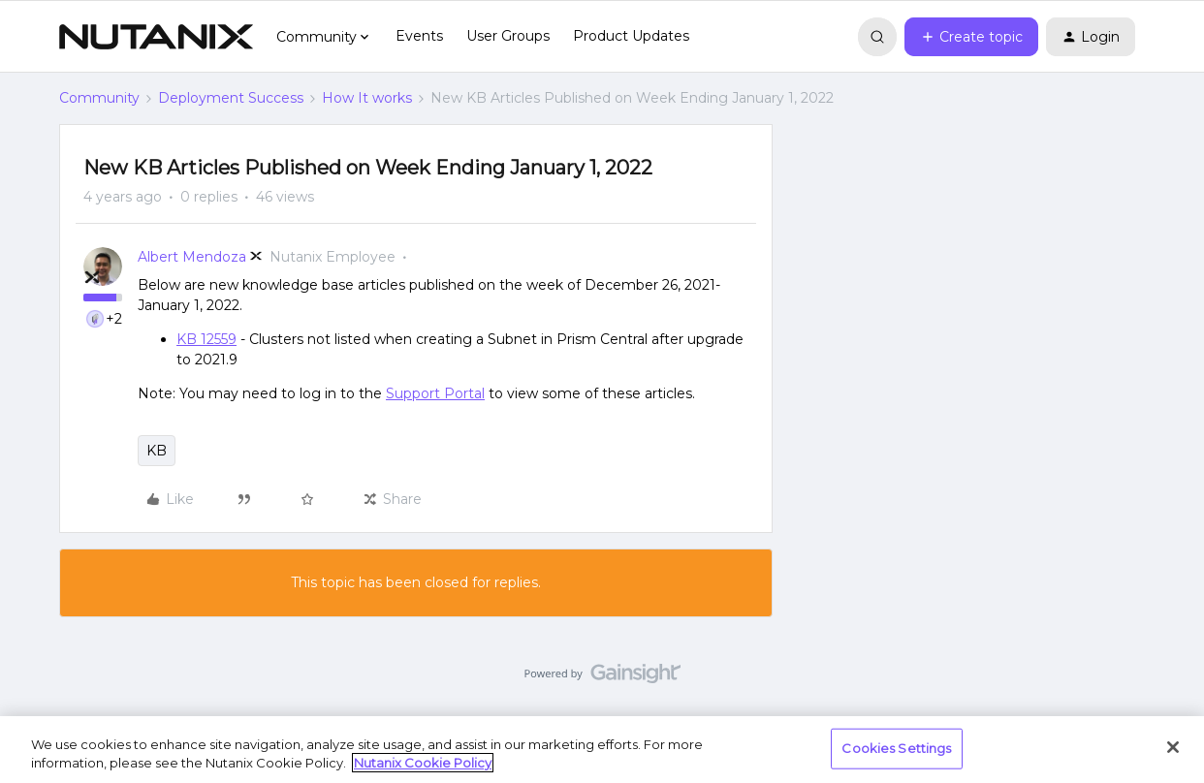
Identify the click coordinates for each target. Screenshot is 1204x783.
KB (156, 450)
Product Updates (631, 36)
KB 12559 (206, 339)
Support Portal (435, 393)
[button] (971, 36)
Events (419, 36)
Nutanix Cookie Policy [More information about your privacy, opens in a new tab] (422, 762)
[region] (602, 749)
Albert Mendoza (192, 257)
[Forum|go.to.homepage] (156, 36)
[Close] (1173, 747)
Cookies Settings (896, 748)
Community (99, 98)
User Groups (508, 36)
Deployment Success (230, 98)
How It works (367, 98)
